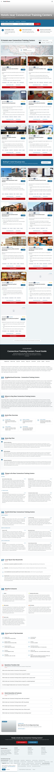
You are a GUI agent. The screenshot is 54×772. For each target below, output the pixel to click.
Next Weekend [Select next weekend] (23, 21)
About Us (15, 752)
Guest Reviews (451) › (36, 230)
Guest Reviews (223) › (10, 266)
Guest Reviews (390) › (10, 119)
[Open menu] (1, 1)
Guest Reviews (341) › (10, 333)
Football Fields (22, 760)
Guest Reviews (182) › (36, 119)
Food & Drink (33, 361)
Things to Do (28, 361)
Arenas (12, 763)
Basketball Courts (28, 760)
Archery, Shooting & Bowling (22, 766)
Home (2, 12)
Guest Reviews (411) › (10, 300)
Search (37, 24)
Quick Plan (18, 361)
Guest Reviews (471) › (10, 230)
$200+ (52, 42)
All (39, 42)
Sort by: (40, 40)
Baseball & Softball (16, 760)
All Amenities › (18, 84)
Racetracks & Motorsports (30, 763)
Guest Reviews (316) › (36, 266)
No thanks (8, 769)
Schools (51, 761)
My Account (43, 753)
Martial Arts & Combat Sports (38, 761)
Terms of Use (30, 753)
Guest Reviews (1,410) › (37, 84)
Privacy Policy (30, 752)
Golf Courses (11, 761)
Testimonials (16, 753)
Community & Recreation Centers (45, 764)
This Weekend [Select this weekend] (18, 21)
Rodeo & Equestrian (38, 763)
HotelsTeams (6, 1)
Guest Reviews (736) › (10, 84)
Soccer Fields (11, 760)
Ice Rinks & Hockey (35, 760)
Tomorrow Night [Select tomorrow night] (11, 21)
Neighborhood (6, 361)
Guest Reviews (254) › (36, 300)
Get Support (43, 749)
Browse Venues (5, 12)
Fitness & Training (46, 761)
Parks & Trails (29, 766)
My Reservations (44, 752)
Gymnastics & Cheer (23, 761)
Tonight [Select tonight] (6, 21)
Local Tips (38, 361)
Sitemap (34, 769)
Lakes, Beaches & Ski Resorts (36, 766)
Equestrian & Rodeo (30, 761)
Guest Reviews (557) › (10, 196)
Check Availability (22, 742)
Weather (43, 361)
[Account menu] (52, 1)
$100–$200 (47, 42)
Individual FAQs (30, 749)
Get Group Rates (46, 162)
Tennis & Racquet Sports (4, 761)
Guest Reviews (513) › (36, 152)
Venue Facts (48, 361)
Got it (4, 769)
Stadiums (8, 763)
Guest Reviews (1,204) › (37, 196)
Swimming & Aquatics (42, 760)
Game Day (23, 361)
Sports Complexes (16, 761)
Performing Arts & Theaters (25, 764)
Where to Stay (12, 361)
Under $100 (43, 42)
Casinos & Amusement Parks (34, 764)
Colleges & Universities (17, 763)
